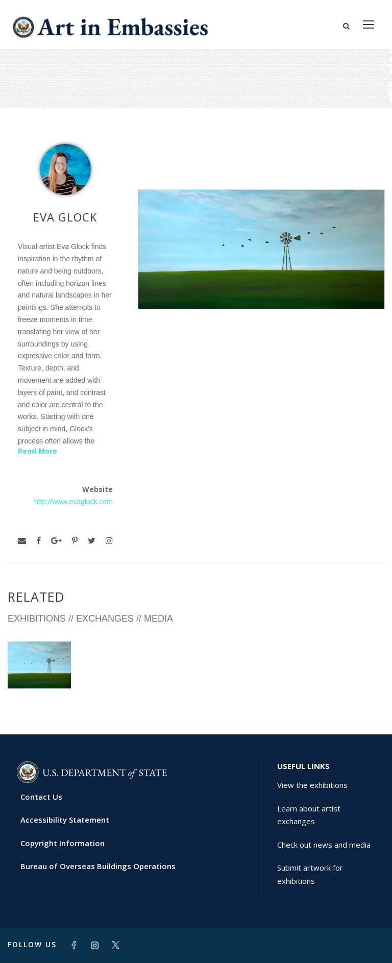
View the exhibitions (312, 785)
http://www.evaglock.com (73, 502)
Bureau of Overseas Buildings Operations (98, 866)
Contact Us (41, 797)
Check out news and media (324, 844)
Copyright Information (62, 843)
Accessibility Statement (64, 819)
